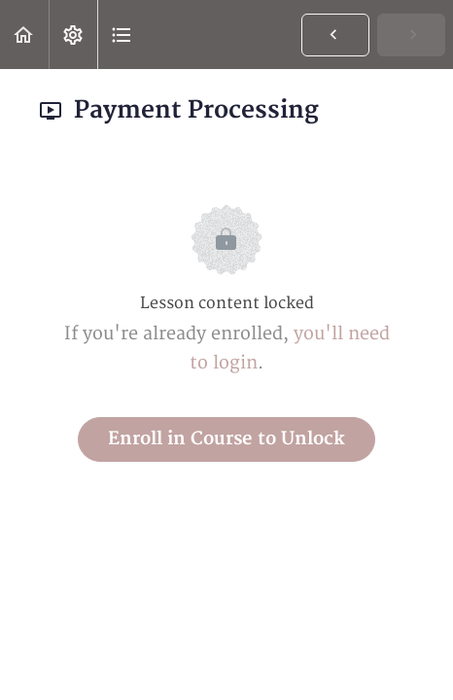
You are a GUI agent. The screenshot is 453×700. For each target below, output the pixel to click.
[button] (24, 34)
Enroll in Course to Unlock (226, 439)
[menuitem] (73, 34)
